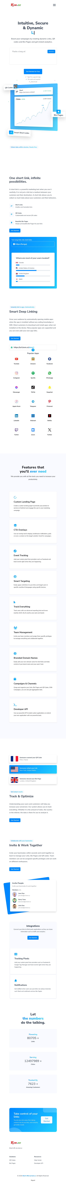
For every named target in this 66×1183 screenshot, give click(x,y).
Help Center (38, 1160)
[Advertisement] (33, 162)
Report (33, 1180)
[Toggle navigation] (54, 5)
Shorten (51, 52)
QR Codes (12, 1160)
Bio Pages (12, 1163)
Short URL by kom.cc (29, 1176)
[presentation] (25, 57)
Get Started (15, 231)
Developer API (38, 1163)
